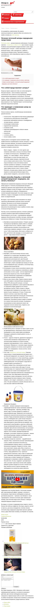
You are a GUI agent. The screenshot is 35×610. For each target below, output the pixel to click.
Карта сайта (7, 603)
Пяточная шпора (5, 43)
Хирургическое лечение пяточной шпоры (14, 572)
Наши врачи (7, 607)
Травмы (6, 18)
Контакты (6, 605)
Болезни (7, 14)
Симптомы (18, 14)
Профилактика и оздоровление (14, 21)
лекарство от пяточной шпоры (17, 352)
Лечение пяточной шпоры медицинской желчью (16, 543)
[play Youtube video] (17, 479)
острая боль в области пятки (14, 45)
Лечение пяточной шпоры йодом (12, 557)
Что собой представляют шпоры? (10, 78)
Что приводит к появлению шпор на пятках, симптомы (15, 80)
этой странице (15, 35)
